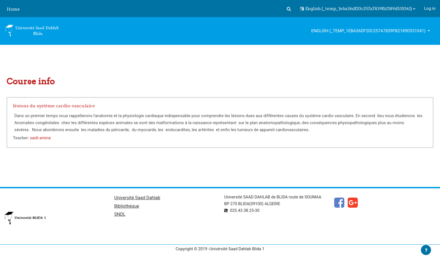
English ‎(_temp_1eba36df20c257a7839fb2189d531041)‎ (369, 30)
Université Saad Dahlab (137, 198)
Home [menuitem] (13, 9)
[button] (289, 8)
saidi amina (41, 138)
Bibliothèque (126, 206)
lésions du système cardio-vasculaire (54, 105)
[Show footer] (426, 250)
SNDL (119, 215)
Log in (430, 8)
